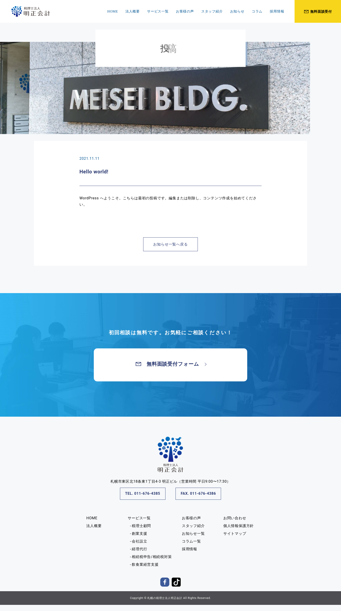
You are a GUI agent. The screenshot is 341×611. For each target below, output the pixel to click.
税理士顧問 (141, 526)
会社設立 (139, 541)
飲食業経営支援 (145, 564)
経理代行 (139, 549)
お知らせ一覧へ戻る (170, 244)
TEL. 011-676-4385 (142, 493)
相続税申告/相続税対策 (152, 557)
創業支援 (139, 533)
